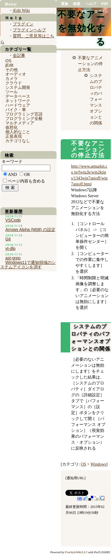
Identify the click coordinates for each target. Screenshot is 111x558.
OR (27, 174)
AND (12, 174)
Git (8, 239)
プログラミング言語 (24, 114)
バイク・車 (15, 109)
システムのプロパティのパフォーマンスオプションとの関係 (96, 99)
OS (83, 464)
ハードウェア (17, 105)
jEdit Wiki (21, 10)
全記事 (19, 55)
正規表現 (13, 136)
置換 (64, 4)
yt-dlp (10, 248)
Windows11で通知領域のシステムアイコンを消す (28, 264)
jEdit (9, 65)
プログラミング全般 (24, 118)
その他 (11, 69)
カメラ (11, 78)
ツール (11, 91)
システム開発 (17, 87)
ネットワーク (17, 100)
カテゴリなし (17, 140)
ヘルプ (91, 4)
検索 (76, 4)
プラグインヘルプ (29, 30)
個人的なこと (17, 131)
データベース (17, 96)
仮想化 (11, 127)
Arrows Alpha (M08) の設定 (30, 229)
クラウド (13, 83)
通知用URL (75, 478)
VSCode (13, 220)
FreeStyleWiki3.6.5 (76, 552)
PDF (104, 4)
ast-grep (12, 258)
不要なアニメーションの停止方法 (90, 63)
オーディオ (15, 74)
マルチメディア (19, 123)
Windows (98, 464)
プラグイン (23, 24)
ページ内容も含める (26, 181)
